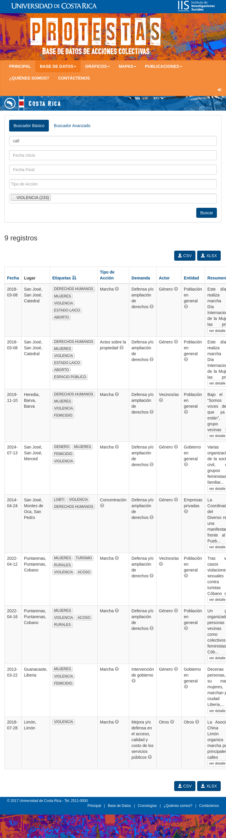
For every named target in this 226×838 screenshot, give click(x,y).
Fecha (13, 278)
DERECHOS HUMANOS (73, 289)
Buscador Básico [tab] (29, 125)
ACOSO (84, 572)
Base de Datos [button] (58, 66)
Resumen (216, 278)
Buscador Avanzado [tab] (72, 125)
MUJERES (62, 296)
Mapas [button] (127, 66)
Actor (164, 278)
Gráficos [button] (97, 66)
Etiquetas (64, 278)
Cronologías (147, 806)
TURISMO (84, 558)
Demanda (141, 278)
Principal (20, 66)
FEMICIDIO (63, 415)
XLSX (209, 255)
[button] (117, 289)
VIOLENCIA (63, 303)
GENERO (61, 447)
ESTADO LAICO (67, 310)
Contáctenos (74, 78)
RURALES (62, 565)
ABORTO (61, 317)
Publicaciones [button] (163, 66)
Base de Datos (119, 806)
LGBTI (59, 500)
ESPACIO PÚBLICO (70, 377)
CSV (185, 255)
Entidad (191, 278)
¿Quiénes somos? (29, 78)
